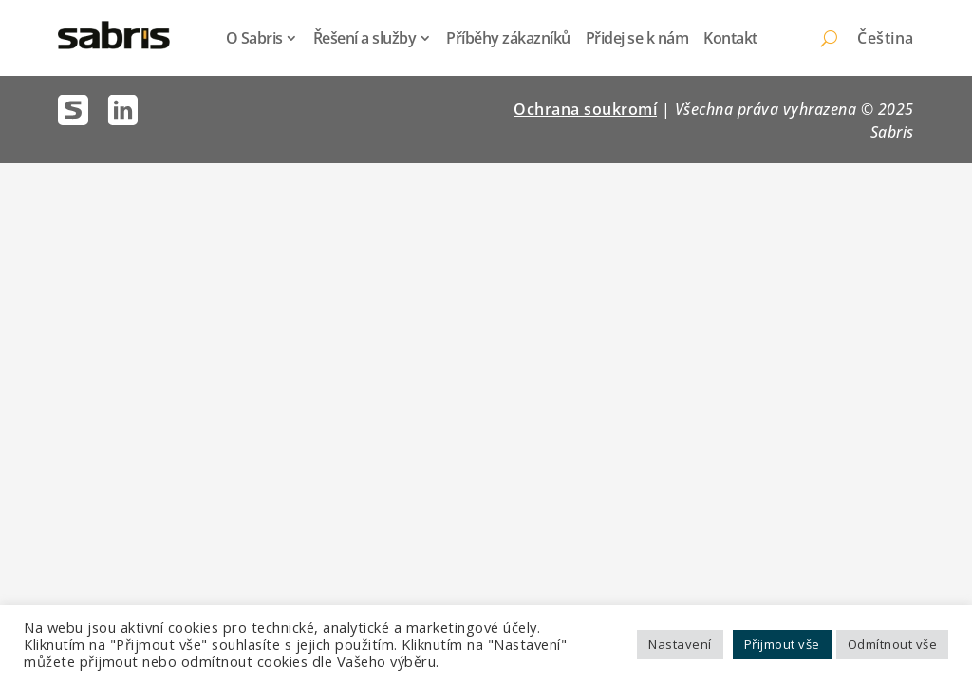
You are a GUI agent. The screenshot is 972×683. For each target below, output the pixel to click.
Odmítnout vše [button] (893, 644)
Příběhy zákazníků (508, 38)
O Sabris (254, 38)
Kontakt (730, 38)
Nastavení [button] (680, 644)
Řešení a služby (365, 38)
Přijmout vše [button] (782, 644)
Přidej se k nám (637, 38)
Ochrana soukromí (585, 109)
